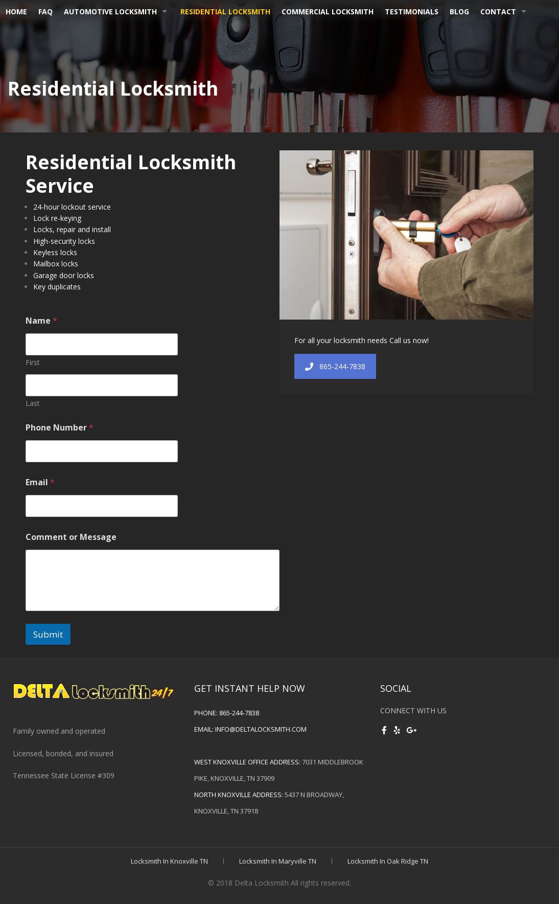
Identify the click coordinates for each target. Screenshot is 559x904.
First (33, 362)
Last (33, 403)
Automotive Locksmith (110, 11)
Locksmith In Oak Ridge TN (387, 861)
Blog (459, 11)
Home (16, 11)
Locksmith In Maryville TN (277, 861)
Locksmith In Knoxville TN (169, 861)
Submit (48, 634)
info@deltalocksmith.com (261, 729)
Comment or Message (71, 537)
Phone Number (60, 428)
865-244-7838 (335, 366)
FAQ (45, 11)
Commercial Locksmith (328, 11)
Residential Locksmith (225, 11)
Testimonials (411, 11)
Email (40, 482)
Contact (498, 11)
